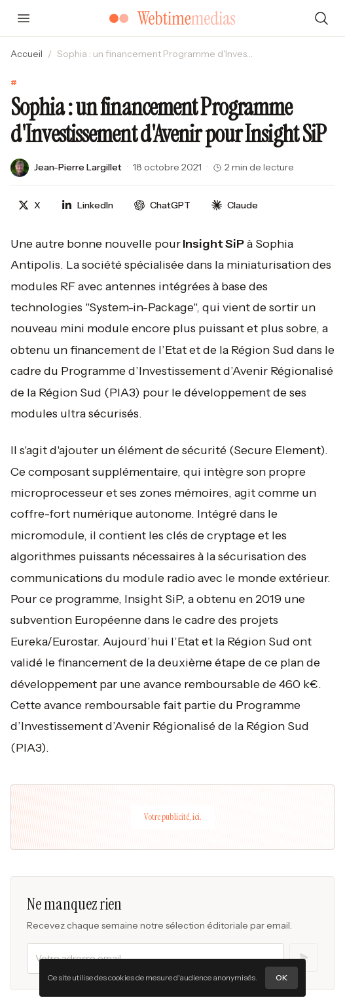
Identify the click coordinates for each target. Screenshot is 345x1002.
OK (281, 977)
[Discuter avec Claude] (235, 205)
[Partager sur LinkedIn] (87, 205)
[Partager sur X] (29, 205)
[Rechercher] (321, 18)
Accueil (26, 54)
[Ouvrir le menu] (23, 18)
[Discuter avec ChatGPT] (162, 205)
